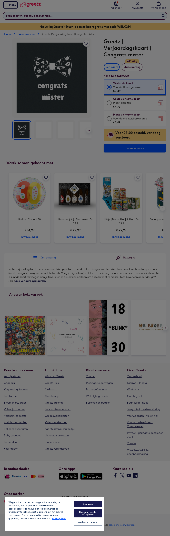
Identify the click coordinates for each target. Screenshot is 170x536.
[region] (54, 514)
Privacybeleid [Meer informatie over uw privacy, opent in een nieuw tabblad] (59, 518)
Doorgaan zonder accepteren (88, 513)
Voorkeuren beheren (88, 522)
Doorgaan (88, 504)
